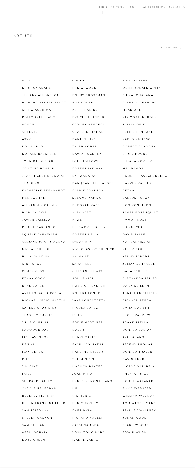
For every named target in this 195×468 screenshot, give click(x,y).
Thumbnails (173, 48)
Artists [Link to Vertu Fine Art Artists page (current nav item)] (102, 7)
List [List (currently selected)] (160, 48)
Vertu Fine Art (27, 7)
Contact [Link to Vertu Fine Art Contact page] (174, 7)
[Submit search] (184, 7)
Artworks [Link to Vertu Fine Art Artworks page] (117, 7)
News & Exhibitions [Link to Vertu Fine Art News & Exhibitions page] (152, 7)
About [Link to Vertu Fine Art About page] (132, 7)
